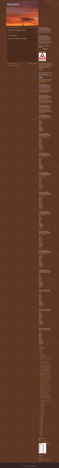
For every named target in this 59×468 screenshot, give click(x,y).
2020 (40, 420)
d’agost (42, 406)
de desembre (42, 354)
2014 (40, 428)
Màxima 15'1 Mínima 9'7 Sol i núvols (45, 362)
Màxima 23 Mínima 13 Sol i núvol (45, 385)
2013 (40, 430)
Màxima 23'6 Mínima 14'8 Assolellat (45, 384)
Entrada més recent (11, 63)
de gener (42, 416)
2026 (40, 349)
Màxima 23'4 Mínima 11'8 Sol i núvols (45, 373)
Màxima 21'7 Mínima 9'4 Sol (44, 392)
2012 (40, 431)
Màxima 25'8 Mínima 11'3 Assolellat (45, 369)
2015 (40, 427)
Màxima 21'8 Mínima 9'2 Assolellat (45, 391)
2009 (40, 435)
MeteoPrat (13, 4)
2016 (40, 426)
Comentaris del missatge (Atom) (15, 65)
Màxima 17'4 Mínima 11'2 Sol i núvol (45, 365)
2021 (40, 419)
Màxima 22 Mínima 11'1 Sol (44, 402)
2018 (40, 423)
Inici (22, 63)
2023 (40, 353)
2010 (40, 434)
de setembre (42, 405)
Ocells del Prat (41, 458)
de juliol (42, 408)
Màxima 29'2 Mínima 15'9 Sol (44, 381)
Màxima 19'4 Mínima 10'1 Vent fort (45, 366)
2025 (40, 350)
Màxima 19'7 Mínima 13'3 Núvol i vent (45, 396)
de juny (42, 409)
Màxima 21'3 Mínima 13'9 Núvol (44, 370)
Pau (40, 439)
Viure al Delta (41, 457)
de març (42, 413)
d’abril (41, 412)
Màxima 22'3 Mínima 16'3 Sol (44, 395)
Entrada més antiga (33, 63)
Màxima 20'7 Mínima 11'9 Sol (44, 361)
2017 (40, 424)
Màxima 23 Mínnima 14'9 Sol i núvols (45, 378)
